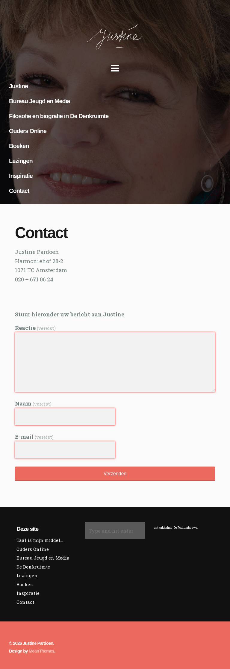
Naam (33, 403)
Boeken (19, 146)
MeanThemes (41, 650)
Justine (18, 86)
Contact (19, 191)
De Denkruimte (33, 567)
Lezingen (21, 161)
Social (18, 290)
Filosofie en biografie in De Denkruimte (58, 116)
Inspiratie (21, 176)
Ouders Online (27, 131)
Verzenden (115, 473)
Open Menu (113, 70)
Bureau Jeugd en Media (39, 101)
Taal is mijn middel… (39, 540)
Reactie (35, 327)
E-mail (34, 436)
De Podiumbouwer (186, 528)
